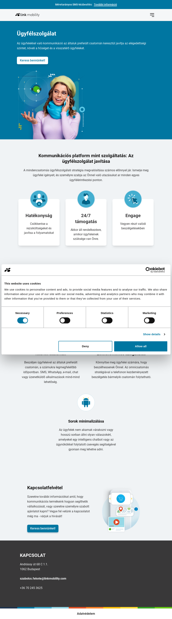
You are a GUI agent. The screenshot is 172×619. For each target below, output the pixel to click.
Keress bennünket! (32, 60)
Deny (85, 346)
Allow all (141, 346)
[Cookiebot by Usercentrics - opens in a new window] (151, 270)
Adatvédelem (86, 613)
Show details (152, 334)
